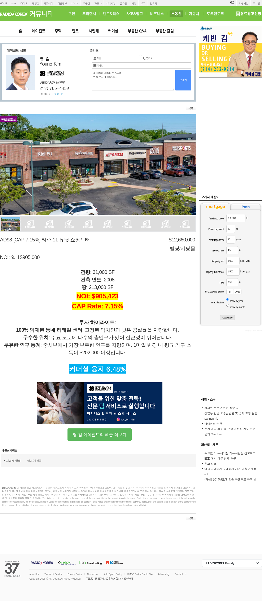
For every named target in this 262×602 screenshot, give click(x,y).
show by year (236, 301)
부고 (143, 3)
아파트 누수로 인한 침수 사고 (222, 408)
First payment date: (214, 291)
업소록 (153, 3)
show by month (237, 307)
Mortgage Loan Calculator (253, 330)
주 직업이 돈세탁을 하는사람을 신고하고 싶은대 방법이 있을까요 (230, 455)
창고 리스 (210, 463)
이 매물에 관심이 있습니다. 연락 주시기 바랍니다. (133, 80)
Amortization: (217, 302)
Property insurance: (214, 272)
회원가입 (243, 3)
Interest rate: (218, 250)
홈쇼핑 (123, 3)
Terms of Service (53, 574)
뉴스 (13, 3)
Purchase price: (216, 218)
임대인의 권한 (213, 424)
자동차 (97, 3)
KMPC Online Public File (139, 574)
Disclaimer (92, 574)
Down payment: (216, 229)
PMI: (221, 282)
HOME (3, 3)
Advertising (163, 574)
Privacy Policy (74, 574)
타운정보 (62, 3)
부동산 (86, 3)
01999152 (57, 93)
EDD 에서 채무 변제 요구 (220, 458)
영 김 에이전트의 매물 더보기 (99, 435)
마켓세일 (110, 3)
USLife (74, 3)
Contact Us (181, 574)
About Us (34, 574)
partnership (211, 418)
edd (206, 474)
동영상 (35, 3)
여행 (133, 3)
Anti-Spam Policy (112, 574)
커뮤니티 (48, 3)
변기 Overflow (213, 434)
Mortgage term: (216, 239)
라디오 (23, 3)
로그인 (256, 3)
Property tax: (217, 261)
